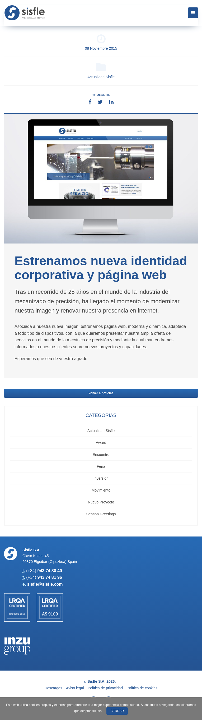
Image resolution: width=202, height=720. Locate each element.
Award (101, 443)
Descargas (53, 688)
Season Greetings (101, 514)
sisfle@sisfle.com (45, 584)
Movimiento (101, 490)
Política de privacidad (105, 688)
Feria (101, 466)
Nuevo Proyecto (101, 502)
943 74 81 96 (49, 577)
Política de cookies (142, 688)
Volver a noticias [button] (100, 393)
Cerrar (117, 711)
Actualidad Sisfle (101, 70)
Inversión (101, 478)
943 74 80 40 (49, 570)
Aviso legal (75, 688)
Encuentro (101, 454)
